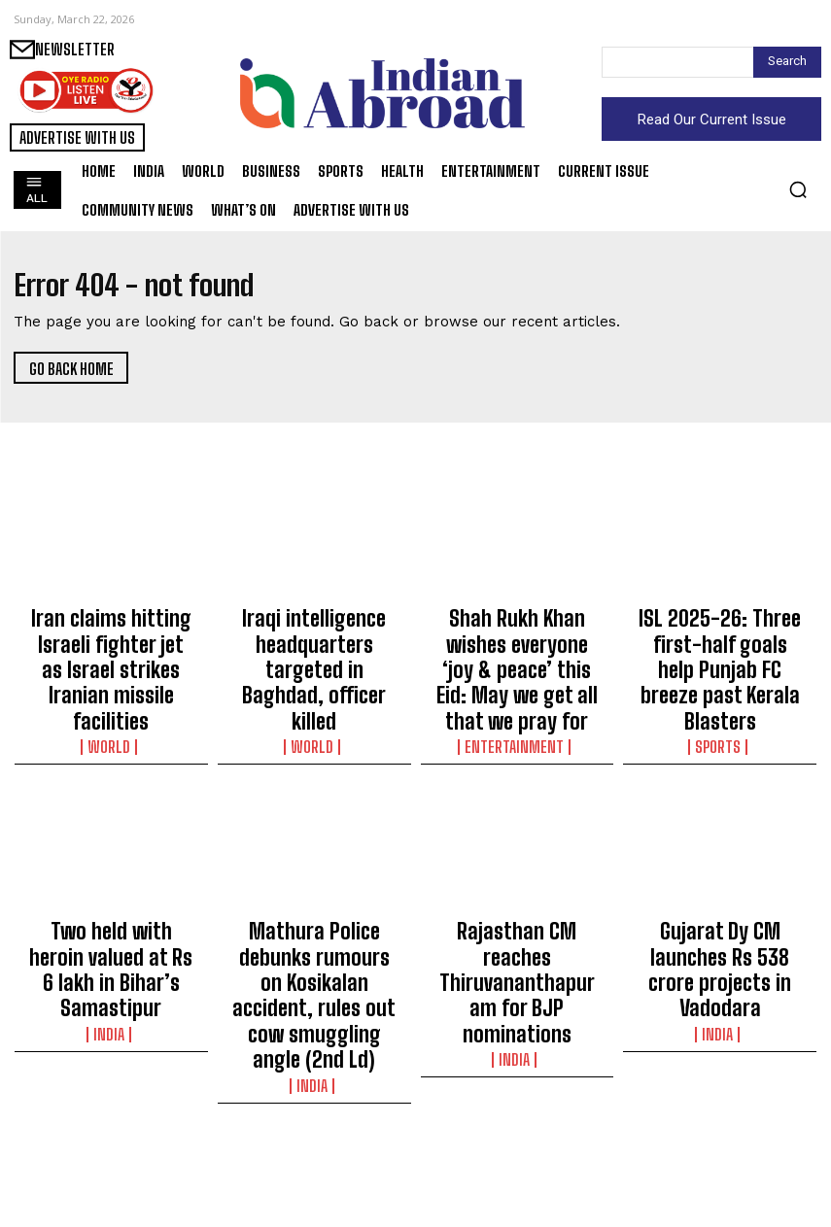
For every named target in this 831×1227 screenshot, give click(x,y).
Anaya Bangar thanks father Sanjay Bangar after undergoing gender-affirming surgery (516, 1144)
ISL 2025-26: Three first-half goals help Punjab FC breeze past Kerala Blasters (719, 639)
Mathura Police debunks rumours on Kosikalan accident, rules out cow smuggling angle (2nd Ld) (314, 892)
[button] (798, 189)
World (111, 686)
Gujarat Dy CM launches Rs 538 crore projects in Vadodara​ (720, 883)
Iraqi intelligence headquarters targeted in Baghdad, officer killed (314, 630)
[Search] (787, 62)
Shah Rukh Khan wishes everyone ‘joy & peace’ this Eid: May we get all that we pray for (516, 639)
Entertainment (517, 686)
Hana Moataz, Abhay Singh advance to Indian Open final (719, 1135)
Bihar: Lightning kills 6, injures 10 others (111, 1126)
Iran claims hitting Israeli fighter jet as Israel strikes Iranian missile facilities (111, 639)
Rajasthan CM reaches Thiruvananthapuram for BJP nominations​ (516, 883)
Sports (720, 686)
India (111, 921)
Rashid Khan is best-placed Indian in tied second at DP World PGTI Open (314, 1144)
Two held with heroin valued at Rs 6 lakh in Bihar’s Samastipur (111, 883)
